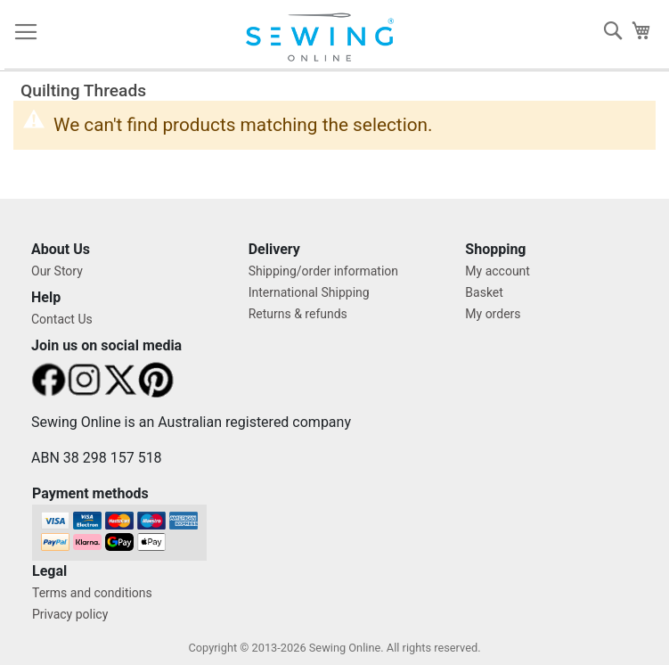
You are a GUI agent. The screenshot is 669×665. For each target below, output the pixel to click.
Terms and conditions (92, 593)
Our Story (57, 271)
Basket (484, 292)
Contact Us (62, 319)
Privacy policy (70, 614)
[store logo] (327, 37)
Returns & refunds (298, 314)
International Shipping (309, 292)
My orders (492, 314)
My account (497, 271)
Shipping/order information (323, 271)
